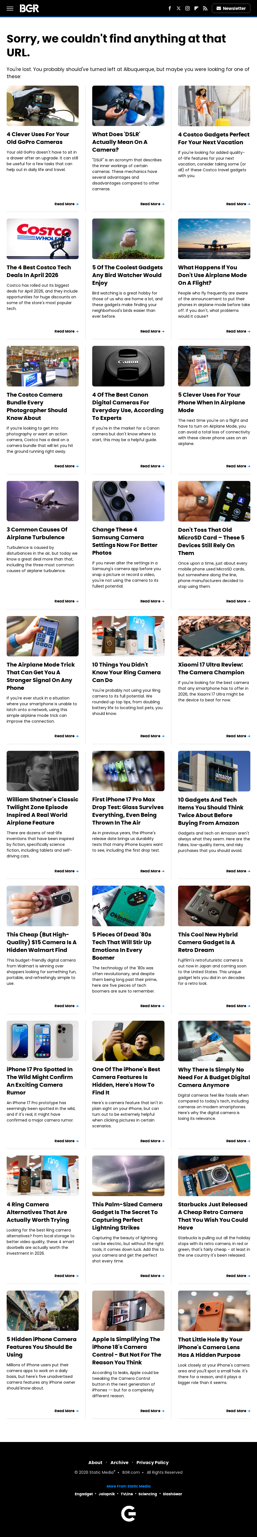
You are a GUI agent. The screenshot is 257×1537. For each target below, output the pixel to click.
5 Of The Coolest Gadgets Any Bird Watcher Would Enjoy (127, 275)
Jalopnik (107, 1494)
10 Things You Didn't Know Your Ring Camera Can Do (126, 672)
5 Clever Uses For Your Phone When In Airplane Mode (211, 402)
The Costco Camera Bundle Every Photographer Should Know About (37, 406)
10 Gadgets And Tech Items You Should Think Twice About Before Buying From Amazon (210, 811)
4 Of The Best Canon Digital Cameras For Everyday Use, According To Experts (128, 406)
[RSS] (205, 8)
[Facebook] (170, 8)
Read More (64, 204)
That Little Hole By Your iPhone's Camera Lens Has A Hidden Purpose (210, 1347)
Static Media (101, 1473)
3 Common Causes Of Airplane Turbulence (37, 533)
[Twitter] (178, 8)
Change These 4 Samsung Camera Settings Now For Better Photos (125, 541)
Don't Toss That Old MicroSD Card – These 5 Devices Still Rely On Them (211, 541)
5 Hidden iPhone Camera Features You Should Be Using (42, 1347)
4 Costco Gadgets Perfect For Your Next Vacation (214, 138)
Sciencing (147, 1494)
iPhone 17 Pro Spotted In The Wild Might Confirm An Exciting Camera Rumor (40, 1081)
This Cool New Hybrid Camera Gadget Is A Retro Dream (208, 942)
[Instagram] (187, 8)
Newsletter (231, 8)
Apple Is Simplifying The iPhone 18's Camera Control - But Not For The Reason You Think (126, 1351)
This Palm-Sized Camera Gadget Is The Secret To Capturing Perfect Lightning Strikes (127, 1216)
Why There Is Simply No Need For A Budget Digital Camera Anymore (214, 1077)
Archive (119, 1462)
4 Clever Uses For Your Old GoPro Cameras (38, 138)
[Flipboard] (196, 8)
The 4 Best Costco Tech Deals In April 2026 (39, 271)
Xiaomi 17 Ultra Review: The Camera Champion (211, 668)
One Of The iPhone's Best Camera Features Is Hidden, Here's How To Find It (126, 1081)
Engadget (84, 1494)
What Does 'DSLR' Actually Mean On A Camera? (120, 142)
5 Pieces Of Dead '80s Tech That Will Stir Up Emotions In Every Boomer (121, 946)
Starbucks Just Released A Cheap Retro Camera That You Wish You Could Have (213, 1216)
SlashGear (172, 1494)
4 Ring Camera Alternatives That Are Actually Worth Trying (38, 1212)
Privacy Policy (153, 1462)
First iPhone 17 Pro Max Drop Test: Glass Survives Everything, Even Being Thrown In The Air (128, 811)
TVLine (127, 1494)
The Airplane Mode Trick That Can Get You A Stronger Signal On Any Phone (41, 676)
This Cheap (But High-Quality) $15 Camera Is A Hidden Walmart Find (42, 942)
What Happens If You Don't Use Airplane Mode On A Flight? (212, 275)
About (95, 1462)
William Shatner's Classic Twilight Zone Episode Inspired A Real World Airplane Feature (42, 811)
